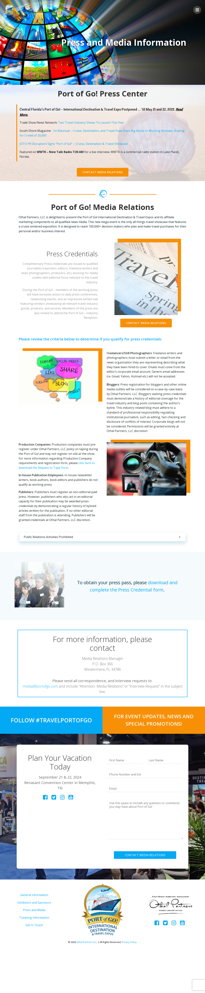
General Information (34, 936)
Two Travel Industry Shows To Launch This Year (93, 125)
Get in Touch (34, 966)
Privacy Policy (129, 982)
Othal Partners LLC (86, 982)
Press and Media (34, 951)
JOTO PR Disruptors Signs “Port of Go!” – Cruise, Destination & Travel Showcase (76, 147)
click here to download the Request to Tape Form (54, 492)
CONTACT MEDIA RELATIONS (146, 892)
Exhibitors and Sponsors (34, 943)
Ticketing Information (34, 958)
